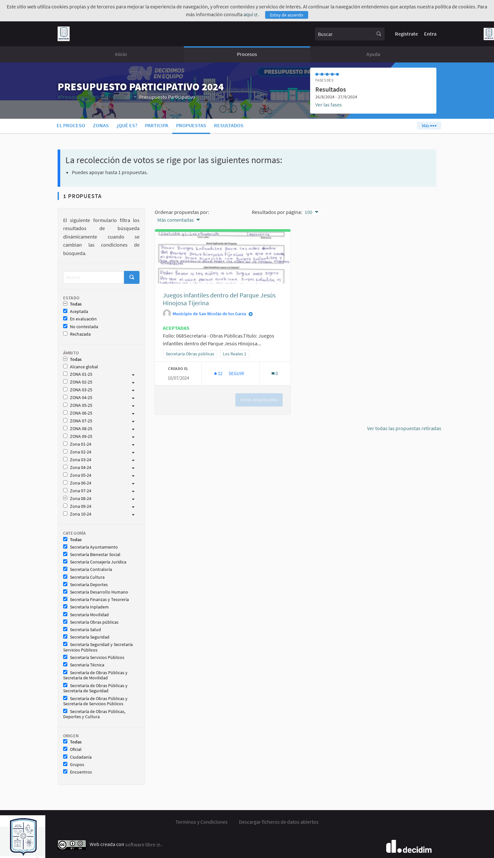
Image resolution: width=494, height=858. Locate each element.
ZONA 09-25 (77, 436)
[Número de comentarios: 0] (275, 373)
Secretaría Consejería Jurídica (94, 562)
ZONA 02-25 (77, 382)
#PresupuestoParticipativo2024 (94, 97)
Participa (156, 125)
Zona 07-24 (77, 491)
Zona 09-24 (77, 506)
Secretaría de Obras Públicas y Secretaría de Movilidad (95, 675)
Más (429, 125)
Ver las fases (328, 104)
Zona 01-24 (77, 444)
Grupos (73, 764)
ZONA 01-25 (77, 374)
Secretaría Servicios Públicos (93, 657)
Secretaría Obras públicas (90, 622)
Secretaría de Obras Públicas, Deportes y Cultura (94, 714)
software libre (143, 844)
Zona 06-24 (77, 483)
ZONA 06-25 (77, 413)
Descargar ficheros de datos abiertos (279, 822)
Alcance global (80, 367)
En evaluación (80, 319)
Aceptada (75, 311)
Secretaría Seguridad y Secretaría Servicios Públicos (98, 647)
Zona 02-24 (77, 452)
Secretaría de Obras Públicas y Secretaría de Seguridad (95, 688)
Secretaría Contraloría (87, 569)
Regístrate (406, 33)
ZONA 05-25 (77, 405)
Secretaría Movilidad (86, 615)
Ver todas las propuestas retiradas (404, 428)
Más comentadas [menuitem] (175, 219)
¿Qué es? (127, 125)
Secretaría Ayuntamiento (90, 547)
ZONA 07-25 (77, 421)
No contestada (80, 326)
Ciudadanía (77, 757)
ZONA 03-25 (77, 390)
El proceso (71, 125)
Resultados (228, 125)
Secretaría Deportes (85, 584)
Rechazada (77, 334)
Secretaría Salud (82, 629)
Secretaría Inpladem (86, 607)
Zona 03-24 (77, 459)
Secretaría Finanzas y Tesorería (96, 599)
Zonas (101, 125)
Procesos (247, 54)
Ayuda (373, 54)
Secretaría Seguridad (86, 637)
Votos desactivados (259, 400)
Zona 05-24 (77, 475)
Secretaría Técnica (83, 665)
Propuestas (191, 125)
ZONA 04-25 (77, 397)
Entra (430, 33)
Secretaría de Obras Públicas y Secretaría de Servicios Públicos (95, 701)
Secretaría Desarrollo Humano (95, 592)
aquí (250, 14)
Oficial (72, 749)
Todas (72, 304)
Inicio (121, 54)
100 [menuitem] (308, 212)
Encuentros (77, 772)
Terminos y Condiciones (201, 822)
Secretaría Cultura (84, 577)
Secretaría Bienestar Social (91, 554)
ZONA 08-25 (77, 428)
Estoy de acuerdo (286, 15)
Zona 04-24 (77, 467)
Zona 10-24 (77, 514)
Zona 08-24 (77, 498)
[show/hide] (136, 374)
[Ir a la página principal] (64, 34)
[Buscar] (93, 277)
